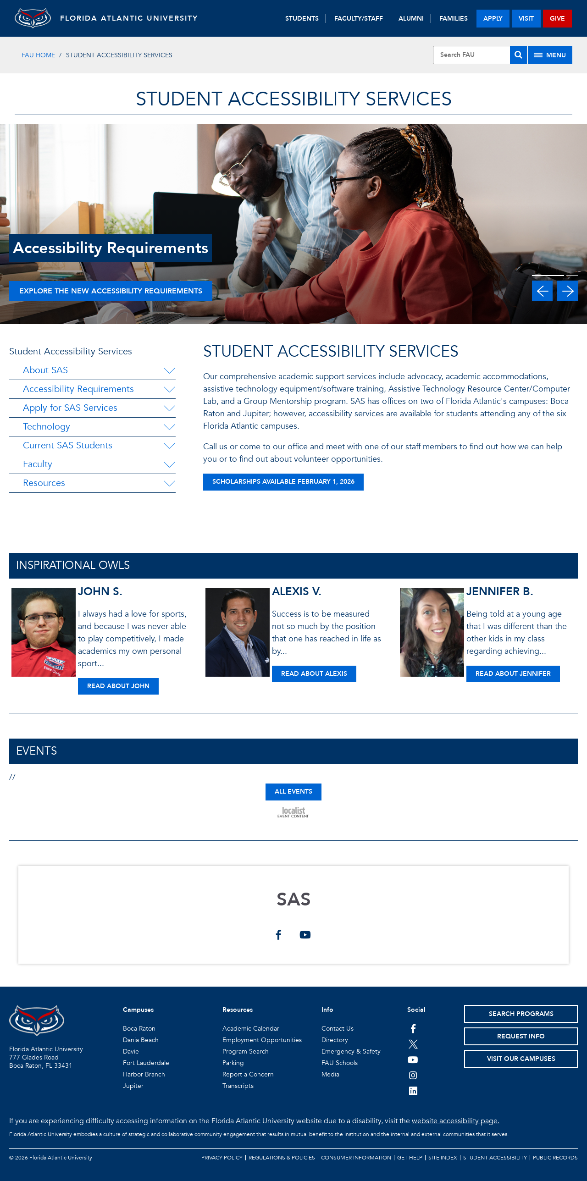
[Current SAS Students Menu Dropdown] (169, 445)
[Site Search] (480, 55)
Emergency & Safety (351, 1051)
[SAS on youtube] (305, 936)
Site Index (442, 1157)
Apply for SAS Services (70, 408)
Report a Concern (248, 1074)
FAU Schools (339, 1063)
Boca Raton (139, 1028)
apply (493, 18)
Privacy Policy (222, 1157)
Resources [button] (237, 1009)
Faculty (37, 464)
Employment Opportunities (262, 1040)
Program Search (245, 1051)
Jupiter (133, 1086)
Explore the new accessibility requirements (110, 291)
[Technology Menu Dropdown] (169, 427)
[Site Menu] (550, 55)
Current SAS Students (67, 445)
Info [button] (327, 1009)
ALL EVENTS (293, 791)
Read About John (118, 686)
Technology (46, 426)
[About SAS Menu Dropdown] (169, 370)
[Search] (518, 55)
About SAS (45, 370)
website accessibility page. (455, 1121)
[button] (542, 291)
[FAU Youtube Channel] (413, 1059)
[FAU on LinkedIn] (413, 1090)
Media (330, 1074)
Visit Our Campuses (521, 1058)
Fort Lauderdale (146, 1063)
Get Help (409, 1157)
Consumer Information (356, 1157)
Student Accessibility (495, 1157)
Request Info (521, 1036)
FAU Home (38, 55)
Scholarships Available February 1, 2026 (283, 481)
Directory (334, 1040)
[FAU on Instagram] (413, 1075)
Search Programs (521, 1014)
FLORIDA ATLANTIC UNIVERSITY (130, 18)
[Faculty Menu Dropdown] (169, 464)
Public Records (555, 1157)
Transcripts (238, 1086)
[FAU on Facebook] (413, 1028)
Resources (44, 483)
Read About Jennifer (513, 673)
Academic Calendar (250, 1028)
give (557, 18)
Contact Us (337, 1028)
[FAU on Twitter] (413, 1044)
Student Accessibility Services (70, 351)
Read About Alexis (314, 673)
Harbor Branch (144, 1074)
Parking (233, 1063)
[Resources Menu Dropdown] (169, 483)
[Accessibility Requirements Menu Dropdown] (169, 389)
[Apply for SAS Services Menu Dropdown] (169, 408)
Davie (131, 1051)
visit (526, 18)
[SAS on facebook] (278, 936)
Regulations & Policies (282, 1157)
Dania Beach (141, 1040)
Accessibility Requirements (78, 389)
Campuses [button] (138, 1009)
